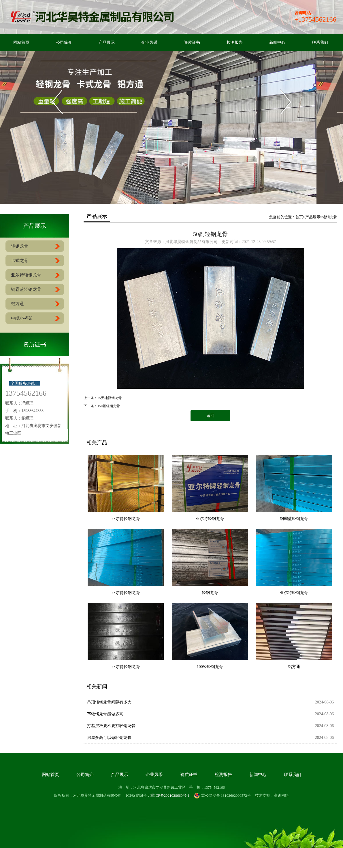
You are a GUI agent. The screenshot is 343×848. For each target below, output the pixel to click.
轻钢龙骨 (329, 217)
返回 (210, 415)
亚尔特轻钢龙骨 (126, 519)
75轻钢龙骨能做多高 (105, 714)
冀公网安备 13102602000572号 (222, 795)
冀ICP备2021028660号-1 (169, 795)
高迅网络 (281, 795)
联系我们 (320, 42)
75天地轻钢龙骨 (109, 398)
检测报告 (235, 42)
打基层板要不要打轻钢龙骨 (111, 726)
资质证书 (192, 42)
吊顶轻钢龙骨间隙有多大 (109, 702)
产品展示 (107, 42)
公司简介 (64, 42)
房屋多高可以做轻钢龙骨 (109, 737)
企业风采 (149, 42)
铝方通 (294, 667)
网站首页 (21, 42)
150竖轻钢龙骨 (108, 406)
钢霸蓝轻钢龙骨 (294, 519)
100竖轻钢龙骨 (210, 667)
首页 (299, 217)
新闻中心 (277, 42)
